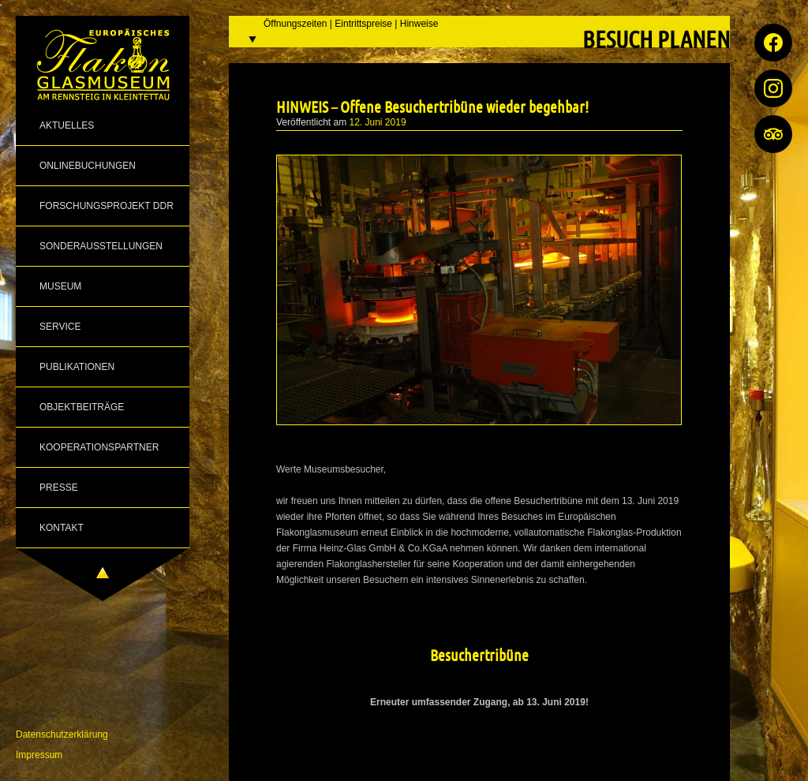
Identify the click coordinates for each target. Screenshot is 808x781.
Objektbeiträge (81, 407)
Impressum (39, 754)
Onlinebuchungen (87, 165)
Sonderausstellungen (101, 246)
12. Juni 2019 (378, 122)
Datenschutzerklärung (62, 734)
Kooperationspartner (99, 447)
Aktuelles (66, 125)
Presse (58, 487)
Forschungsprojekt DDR (106, 205)
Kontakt (61, 527)
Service (59, 326)
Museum (60, 286)
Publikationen (76, 366)
